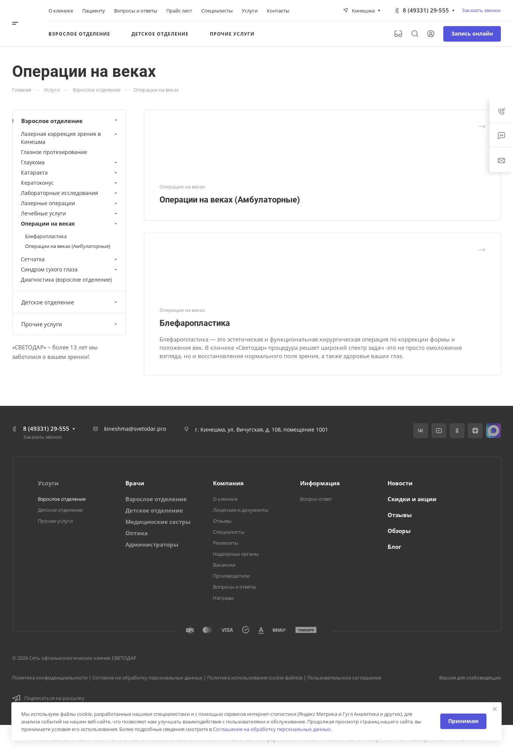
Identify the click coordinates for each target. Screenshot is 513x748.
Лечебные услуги (70, 213)
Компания (228, 483)
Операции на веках (70, 223)
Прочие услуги (70, 324)
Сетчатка (70, 259)
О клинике (225, 499)
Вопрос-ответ (316, 499)
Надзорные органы (236, 553)
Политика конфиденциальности (50, 677)
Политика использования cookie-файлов (254, 677)
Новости (400, 483)
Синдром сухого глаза (70, 269)
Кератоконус (70, 182)
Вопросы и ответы (234, 586)
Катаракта (70, 172)
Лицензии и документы (240, 509)
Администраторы (151, 544)
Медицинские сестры (158, 521)
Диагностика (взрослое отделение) (66, 279)
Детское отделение (70, 302)
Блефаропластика (195, 323)
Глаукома (70, 162)
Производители (231, 575)
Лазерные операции (70, 203)
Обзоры (399, 531)
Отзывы (222, 520)
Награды (223, 597)
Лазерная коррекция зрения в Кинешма (70, 137)
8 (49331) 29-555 (426, 10)
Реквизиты (225, 542)
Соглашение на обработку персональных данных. (272, 729)
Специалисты (228, 531)
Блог (394, 546)
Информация (320, 483)
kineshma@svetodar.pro (135, 428)
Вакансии (224, 564)
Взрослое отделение (70, 121)
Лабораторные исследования (70, 192)
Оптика (136, 533)
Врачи (134, 483)
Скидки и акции (412, 499)
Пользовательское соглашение (344, 677)
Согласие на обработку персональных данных (147, 677)
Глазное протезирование (54, 152)
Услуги (48, 483)
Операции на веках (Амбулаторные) (230, 199)
